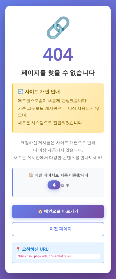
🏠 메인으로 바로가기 (58, 211)
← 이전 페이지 (58, 228)
